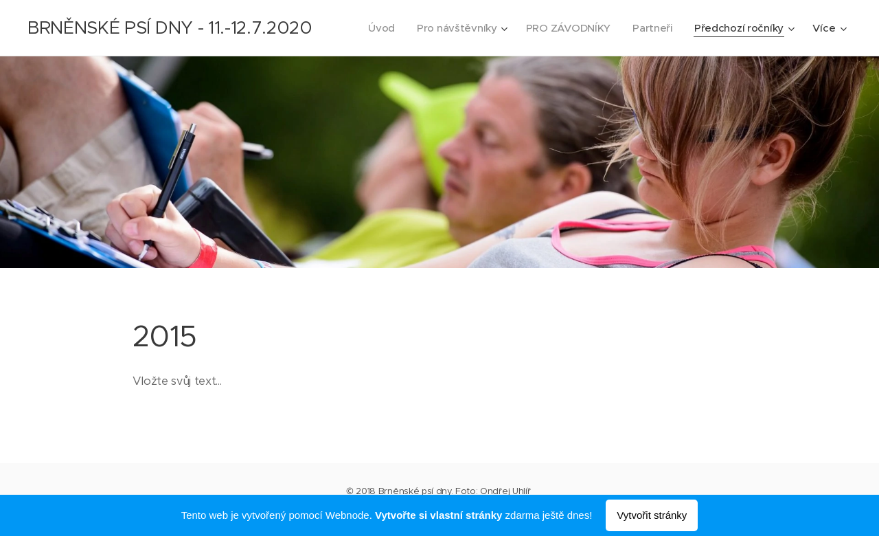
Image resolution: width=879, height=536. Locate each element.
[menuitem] (375, 28)
